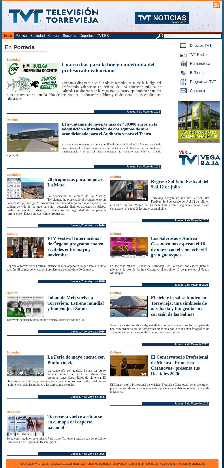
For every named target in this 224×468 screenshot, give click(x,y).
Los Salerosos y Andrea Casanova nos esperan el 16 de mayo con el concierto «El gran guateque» (179, 246)
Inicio (8, 36)
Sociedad (37, 36)
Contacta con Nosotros (143, 463)
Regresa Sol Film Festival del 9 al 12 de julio (179, 184)
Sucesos (69, 36)
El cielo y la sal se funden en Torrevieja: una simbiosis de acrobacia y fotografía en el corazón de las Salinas (179, 306)
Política (21, 36)
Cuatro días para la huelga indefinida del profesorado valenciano (108, 67)
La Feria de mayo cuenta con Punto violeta (76, 359)
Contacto (191, 91)
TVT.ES (103, 36)
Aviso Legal (167, 463)
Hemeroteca (194, 64)
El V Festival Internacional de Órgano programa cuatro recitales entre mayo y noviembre (75, 246)
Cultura (53, 36)
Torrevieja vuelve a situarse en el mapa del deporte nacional (74, 422)
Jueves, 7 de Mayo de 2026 (143, 111)
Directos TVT (195, 45)
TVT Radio (192, 55)
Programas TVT (197, 82)
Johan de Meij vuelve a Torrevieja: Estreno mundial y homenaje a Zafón (75, 303)
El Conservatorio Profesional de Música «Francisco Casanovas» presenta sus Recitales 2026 (179, 365)
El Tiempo (192, 73)
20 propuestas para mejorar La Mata (74, 182)
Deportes (87, 36)
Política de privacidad (191, 463)
